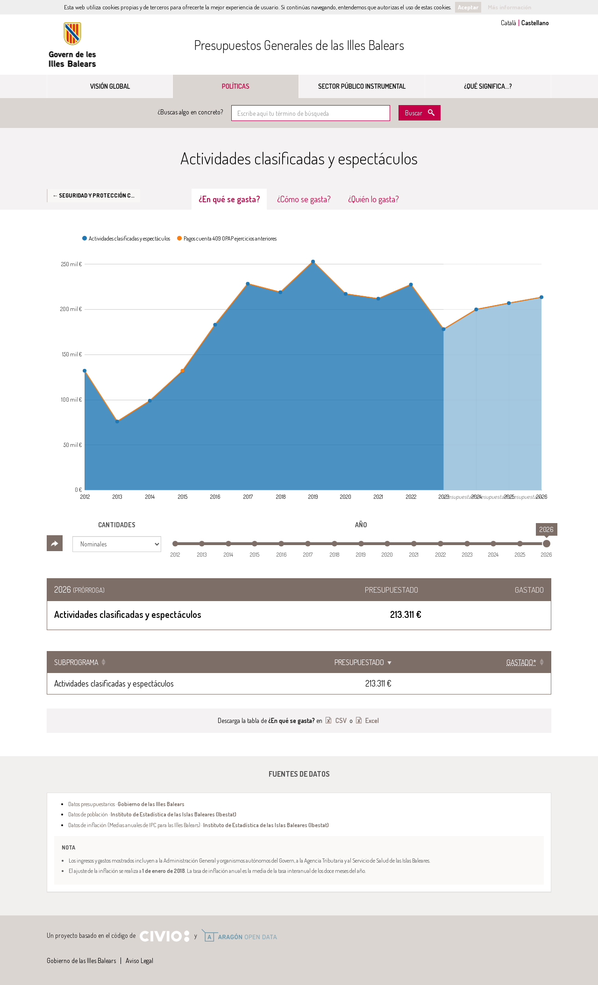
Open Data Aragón (239, 935)
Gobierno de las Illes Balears (72, 44)
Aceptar (468, 7)
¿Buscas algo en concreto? (190, 112)
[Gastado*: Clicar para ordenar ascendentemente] (514, 662)
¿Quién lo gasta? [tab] (373, 199)
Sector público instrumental (362, 86)
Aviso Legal (139, 960)
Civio (164, 936)
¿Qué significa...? (488, 86)
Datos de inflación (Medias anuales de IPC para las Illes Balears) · (198, 825)
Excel (371, 720)
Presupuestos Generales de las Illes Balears (299, 44)
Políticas (235, 86)
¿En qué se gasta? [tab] (229, 199)
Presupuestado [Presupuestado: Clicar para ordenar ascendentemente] (439, 662)
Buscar (413, 113)
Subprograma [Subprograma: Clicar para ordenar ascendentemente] (76, 662)
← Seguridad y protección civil (96, 195)
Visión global (110, 86)
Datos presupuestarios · (126, 804)
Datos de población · (152, 814)
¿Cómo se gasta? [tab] (304, 199)
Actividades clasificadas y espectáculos (114, 683)
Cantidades (116, 525)
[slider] (546, 543)
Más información (509, 7)
